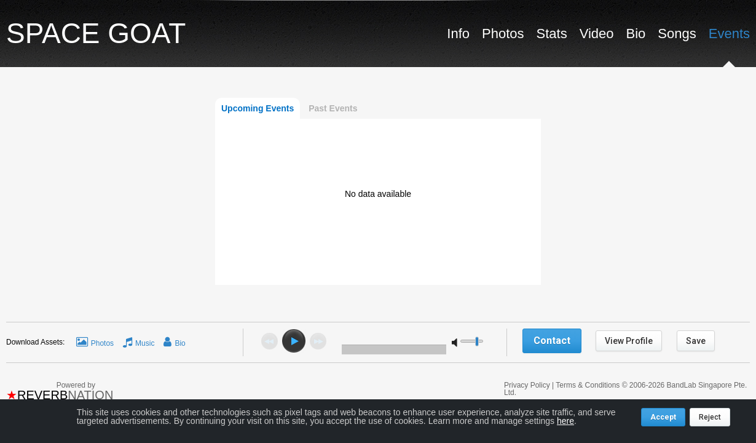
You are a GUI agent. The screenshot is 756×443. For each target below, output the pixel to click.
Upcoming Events (257, 108)
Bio (636, 33)
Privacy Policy (528, 385)
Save (696, 341)
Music (144, 343)
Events (729, 33)
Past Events (333, 108)
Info (458, 33)
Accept (663, 417)
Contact (552, 340)
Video (597, 33)
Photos (503, 33)
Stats (552, 33)
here (565, 421)
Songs (677, 33)
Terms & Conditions (588, 385)
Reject (710, 417)
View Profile (629, 341)
